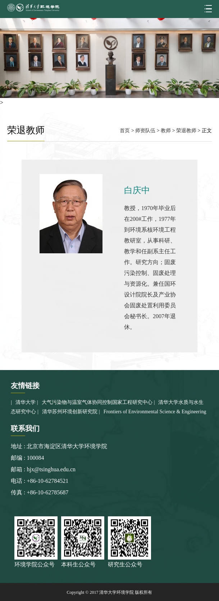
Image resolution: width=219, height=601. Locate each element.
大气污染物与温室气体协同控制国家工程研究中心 (97, 402)
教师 (166, 130)
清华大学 (25, 402)
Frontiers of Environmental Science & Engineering (155, 411)
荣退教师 (186, 130)
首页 (125, 130)
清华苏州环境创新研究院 (69, 411)
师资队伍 (145, 130)
